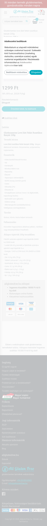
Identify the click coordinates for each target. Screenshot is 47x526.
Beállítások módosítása (16, 72)
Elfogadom (36, 72)
